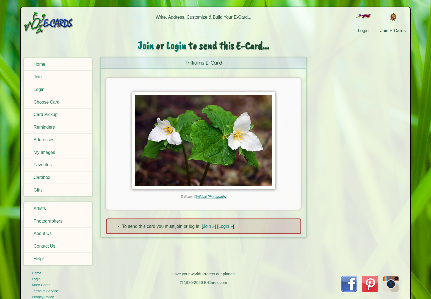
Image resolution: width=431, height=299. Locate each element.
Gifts (38, 190)
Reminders (44, 127)
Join (38, 76)
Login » (226, 226)
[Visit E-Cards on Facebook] (349, 290)
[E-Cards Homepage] (57, 23)
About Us (43, 233)
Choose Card (46, 102)
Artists (40, 208)
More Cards (41, 285)
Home (39, 64)
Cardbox (42, 177)
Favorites (43, 164)
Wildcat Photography (211, 197)
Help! (39, 258)
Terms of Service (45, 291)
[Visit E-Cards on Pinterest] (370, 290)
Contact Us (44, 246)
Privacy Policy (43, 297)
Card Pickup (45, 114)
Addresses (44, 139)
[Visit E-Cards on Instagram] (391, 290)
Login (39, 89)
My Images (44, 152)
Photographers (48, 221)
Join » (209, 226)
